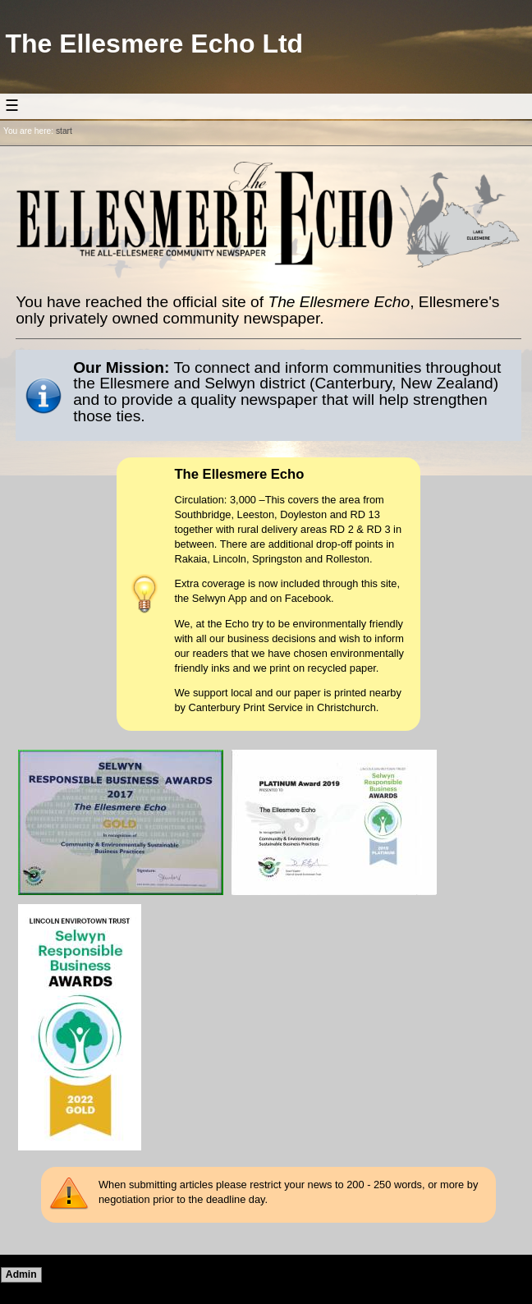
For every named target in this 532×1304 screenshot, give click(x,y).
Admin (21, 1274)
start (64, 130)
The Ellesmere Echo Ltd (154, 43)
